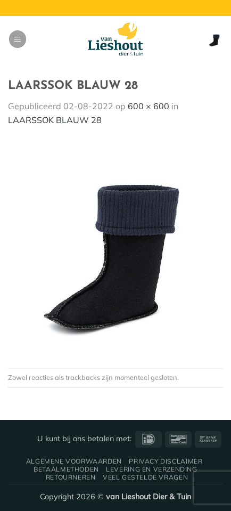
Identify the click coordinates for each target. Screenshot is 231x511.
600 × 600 (148, 106)
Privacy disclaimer (165, 461)
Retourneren (71, 477)
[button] (17, 39)
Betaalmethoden (66, 469)
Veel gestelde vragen (145, 477)
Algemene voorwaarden (74, 461)
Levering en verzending (151, 469)
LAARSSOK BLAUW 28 (55, 120)
